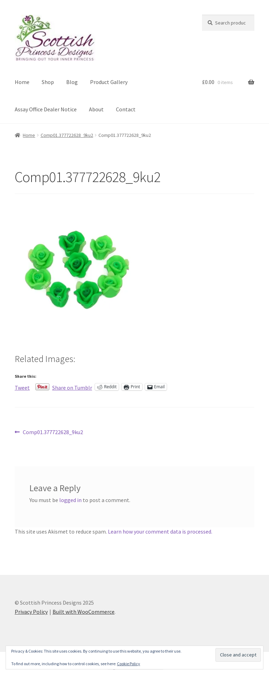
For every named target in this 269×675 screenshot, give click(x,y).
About (96, 109)
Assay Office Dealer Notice (46, 109)
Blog (72, 81)
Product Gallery (108, 81)
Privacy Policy (31, 611)
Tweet (22, 387)
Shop (48, 81)
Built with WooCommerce (84, 611)
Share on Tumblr (72, 387)
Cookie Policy (128, 663)
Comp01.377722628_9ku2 (67, 135)
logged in (70, 499)
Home (22, 81)
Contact (126, 109)
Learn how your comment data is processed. (160, 531)
